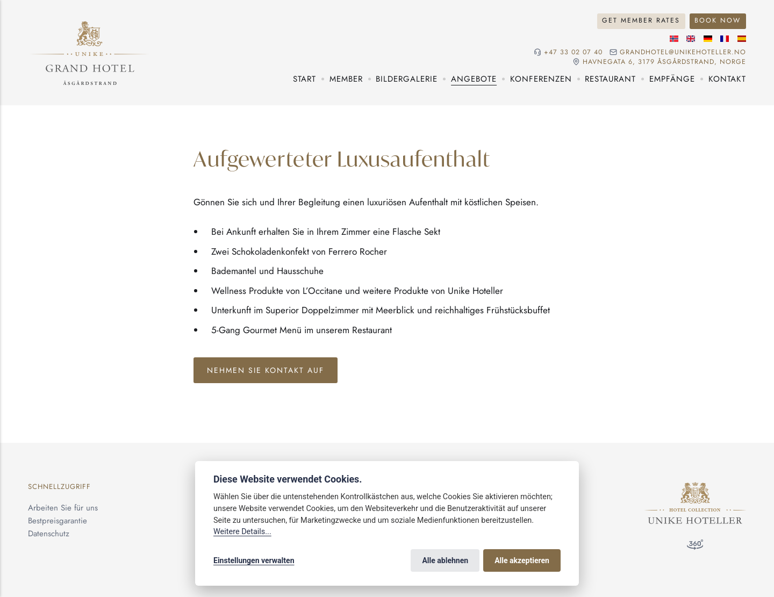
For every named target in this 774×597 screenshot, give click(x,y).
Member (346, 79)
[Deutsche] (708, 38)
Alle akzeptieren (521, 560)
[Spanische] (741, 38)
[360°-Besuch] (695, 546)
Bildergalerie (407, 79)
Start (304, 79)
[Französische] (724, 38)
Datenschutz (48, 534)
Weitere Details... (242, 531)
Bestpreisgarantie (57, 521)
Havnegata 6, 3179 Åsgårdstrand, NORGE (664, 62)
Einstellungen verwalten (254, 560)
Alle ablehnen (445, 560)
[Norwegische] (674, 38)
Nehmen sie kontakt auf (265, 370)
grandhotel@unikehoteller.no (683, 52)
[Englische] (690, 38)
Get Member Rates (641, 20)
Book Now (717, 20)
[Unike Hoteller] (695, 488)
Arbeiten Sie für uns (63, 508)
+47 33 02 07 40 (573, 52)
